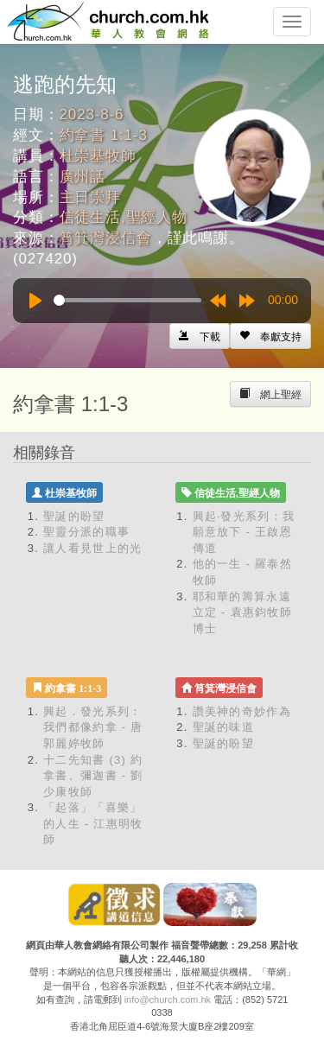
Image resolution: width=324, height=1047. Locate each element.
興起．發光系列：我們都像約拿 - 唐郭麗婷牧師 (93, 727)
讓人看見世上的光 (92, 548)
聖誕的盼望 (74, 516)
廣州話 (83, 176)
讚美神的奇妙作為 (242, 711)
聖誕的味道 (224, 726)
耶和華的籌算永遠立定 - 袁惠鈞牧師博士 (243, 612)
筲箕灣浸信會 (106, 238)
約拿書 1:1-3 (104, 135)
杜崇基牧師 (98, 156)
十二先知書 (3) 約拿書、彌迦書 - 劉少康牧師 (93, 775)
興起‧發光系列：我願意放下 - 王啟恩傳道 (244, 532)
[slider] (127, 300)
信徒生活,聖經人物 (123, 217)
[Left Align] (270, 336)
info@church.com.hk (167, 999)
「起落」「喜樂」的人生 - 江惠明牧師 (93, 823)
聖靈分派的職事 (86, 531)
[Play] (35, 300)
